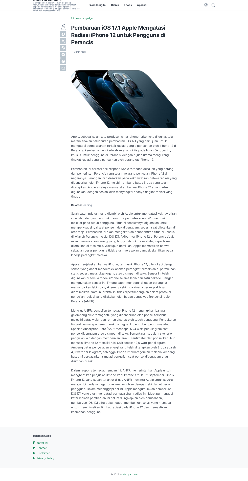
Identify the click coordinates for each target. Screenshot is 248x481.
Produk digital (97, 5)
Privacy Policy (43, 458)
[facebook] (63, 34)
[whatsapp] (63, 48)
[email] (63, 68)
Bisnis (115, 5)
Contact (40, 448)
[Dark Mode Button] (206, 5)
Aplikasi (142, 5)
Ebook (128, 5)
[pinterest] (63, 61)
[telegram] (63, 55)
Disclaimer (41, 453)
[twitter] (63, 41)
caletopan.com (129, 474)
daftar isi (40, 442)
